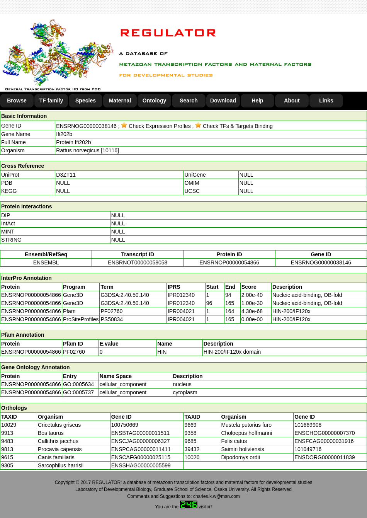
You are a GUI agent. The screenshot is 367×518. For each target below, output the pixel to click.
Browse (17, 100)
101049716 (307, 449)
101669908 (307, 425)
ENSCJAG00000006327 (140, 441)
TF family (51, 100)
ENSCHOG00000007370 (324, 433)
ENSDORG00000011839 (324, 457)
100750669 (124, 425)
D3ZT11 (66, 175)
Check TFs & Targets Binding (234, 126)
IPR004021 (181, 311)
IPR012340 (181, 295)
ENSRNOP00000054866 (229, 262)
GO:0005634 (78, 384)
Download (223, 100)
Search (189, 100)
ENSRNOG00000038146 (86, 126)
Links (326, 100)
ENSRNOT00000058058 (137, 262)
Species (85, 100)
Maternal (120, 100)
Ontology (154, 100)
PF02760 (74, 352)
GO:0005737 (78, 392)
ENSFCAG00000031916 (323, 441)
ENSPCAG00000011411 (141, 449)
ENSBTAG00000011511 (140, 433)
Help (257, 100)
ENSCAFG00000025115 (140, 457)
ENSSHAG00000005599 (141, 465)
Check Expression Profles (155, 126)
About (291, 100)
